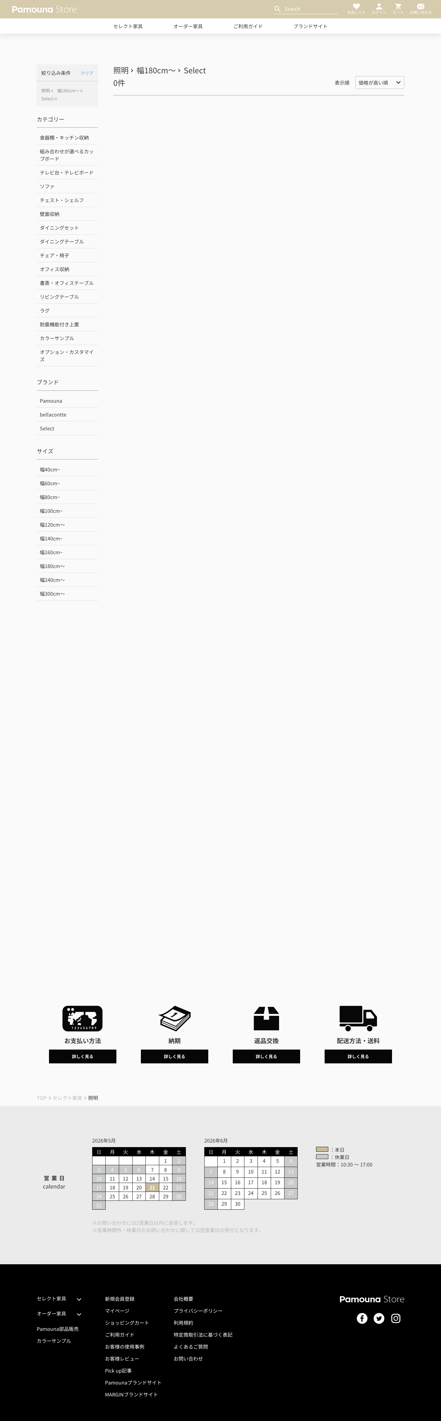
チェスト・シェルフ (62, 200)
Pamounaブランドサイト (133, 1382)
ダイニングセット (59, 227)
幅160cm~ (51, 552)
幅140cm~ (51, 538)
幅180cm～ (68, 91)
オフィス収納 (54, 269)
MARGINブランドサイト (131, 1394)
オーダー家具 (188, 26)
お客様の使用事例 (124, 1346)
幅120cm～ (52, 524)
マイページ (117, 1310)
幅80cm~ (50, 497)
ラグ (45, 310)
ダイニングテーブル (62, 241)
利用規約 (183, 1322)
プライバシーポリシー (198, 1310)
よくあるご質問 (191, 1346)
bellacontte (53, 414)
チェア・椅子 (54, 255)
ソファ (47, 186)
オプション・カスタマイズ (67, 355)
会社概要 (183, 1298)
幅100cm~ (51, 510)
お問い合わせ (188, 1358)
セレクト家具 (128, 26)
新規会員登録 (119, 1298)
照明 (45, 91)
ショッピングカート (127, 1322)
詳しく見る (82, 1056)
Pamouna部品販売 (58, 1328)
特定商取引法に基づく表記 (203, 1334)
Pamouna (51, 400)
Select (47, 99)
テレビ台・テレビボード (67, 172)
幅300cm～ (52, 593)
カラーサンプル (57, 338)
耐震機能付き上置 (59, 324)
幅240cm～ (52, 579)
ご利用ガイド (248, 26)
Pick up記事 (118, 1370)
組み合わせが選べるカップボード (67, 155)
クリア (87, 73)
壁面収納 (49, 213)
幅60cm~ (50, 483)
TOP (42, 1097)
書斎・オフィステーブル (67, 282)
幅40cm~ (50, 469)
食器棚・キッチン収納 (64, 137)
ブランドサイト (310, 26)
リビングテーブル (59, 296)
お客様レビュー (122, 1358)
